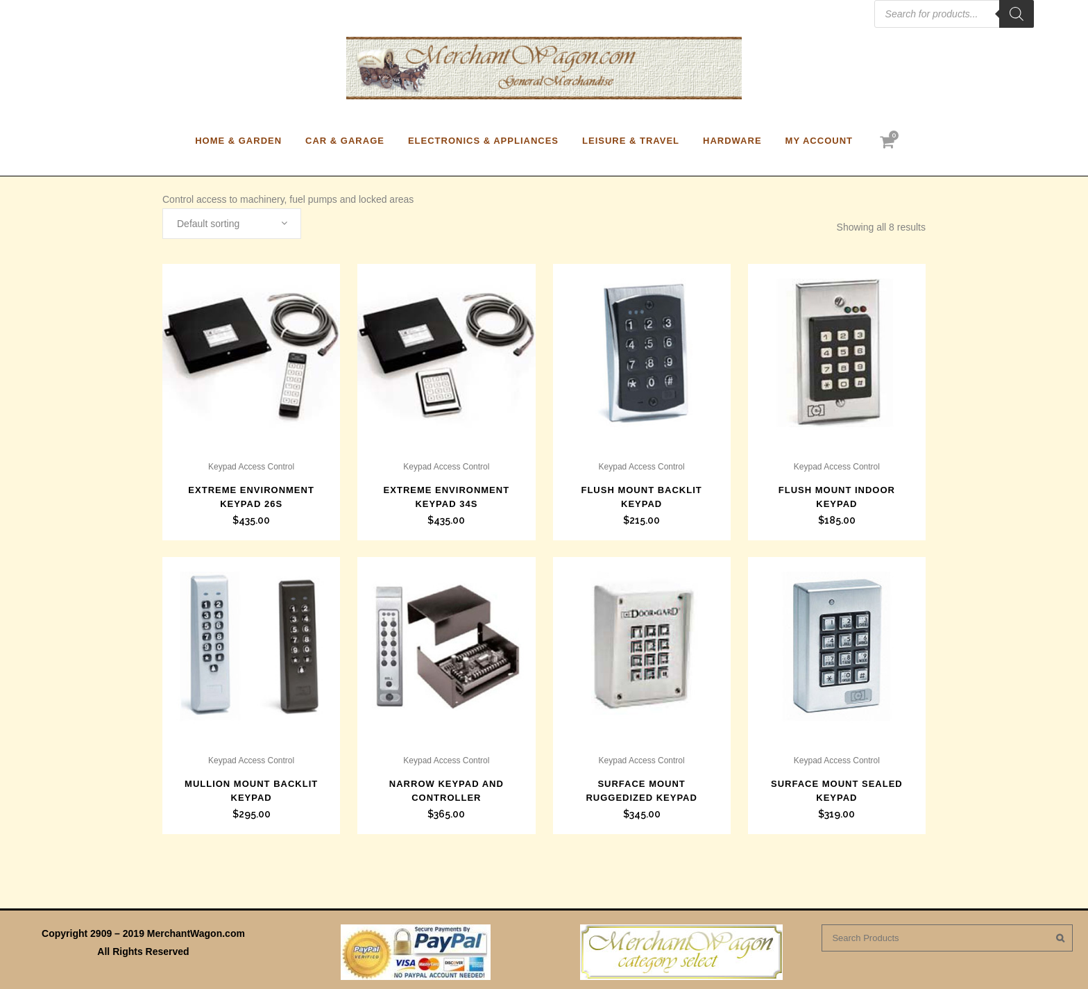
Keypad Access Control (251, 467)
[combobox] (231, 223)
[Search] (1016, 14)
